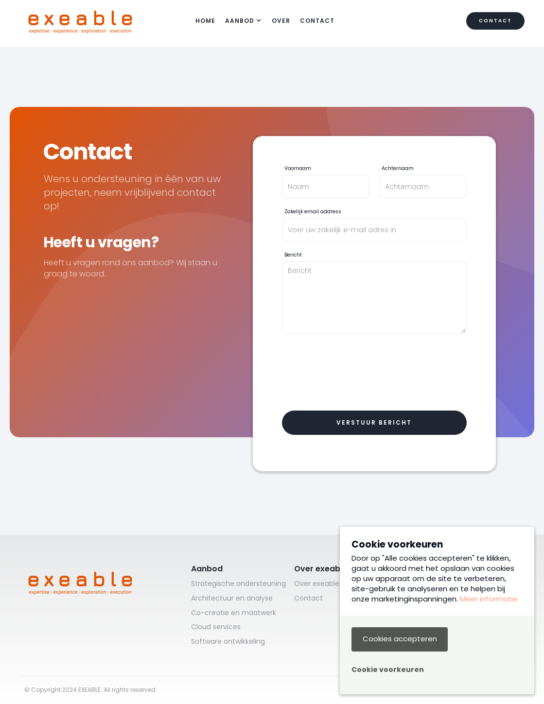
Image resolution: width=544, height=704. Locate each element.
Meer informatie (489, 599)
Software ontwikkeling (228, 641)
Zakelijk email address (312, 211)
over (281, 21)
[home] (80, 21)
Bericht (293, 255)
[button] (243, 21)
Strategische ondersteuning (238, 583)
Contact (317, 21)
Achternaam (398, 168)
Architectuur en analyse (232, 598)
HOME (205, 21)
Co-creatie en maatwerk (233, 613)
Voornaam (297, 168)
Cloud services (216, 627)
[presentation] (356, 372)
